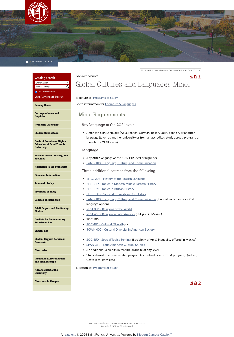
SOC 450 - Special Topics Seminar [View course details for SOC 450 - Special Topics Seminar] (108, 239)
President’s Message (47, 132)
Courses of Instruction (47, 199)
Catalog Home (43, 105)
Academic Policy (44, 183)
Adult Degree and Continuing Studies (52, 210)
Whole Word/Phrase (47, 91)
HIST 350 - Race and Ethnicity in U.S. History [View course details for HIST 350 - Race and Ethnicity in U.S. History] (116, 194)
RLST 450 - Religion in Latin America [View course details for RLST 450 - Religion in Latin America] (110, 214)
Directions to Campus (47, 281)
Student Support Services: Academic (50, 241)
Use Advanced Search (49, 96)
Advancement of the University (46, 271)
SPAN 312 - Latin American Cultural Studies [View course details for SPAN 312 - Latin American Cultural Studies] (115, 244)
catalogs (70, 334)
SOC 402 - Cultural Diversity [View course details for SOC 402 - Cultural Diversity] (105, 224)
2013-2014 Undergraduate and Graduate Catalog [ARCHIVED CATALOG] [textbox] (171, 70)
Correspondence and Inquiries (47, 115)
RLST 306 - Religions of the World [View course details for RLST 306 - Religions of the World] (109, 209)
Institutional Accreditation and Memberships (50, 260)
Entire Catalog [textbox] (42, 82)
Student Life (41, 230)
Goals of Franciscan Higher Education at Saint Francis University (50, 144)
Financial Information (47, 175)
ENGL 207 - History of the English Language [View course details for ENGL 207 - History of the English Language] (115, 178)
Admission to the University (51, 166)
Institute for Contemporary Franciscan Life (50, 221)
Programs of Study (45, 191)
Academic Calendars (47, 124)
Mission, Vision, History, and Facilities (51, 157)
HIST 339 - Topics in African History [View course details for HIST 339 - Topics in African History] (110, 189)
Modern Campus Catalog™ (155, 334)
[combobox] (170, 70)
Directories (41, 250)
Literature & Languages (120, 104)
